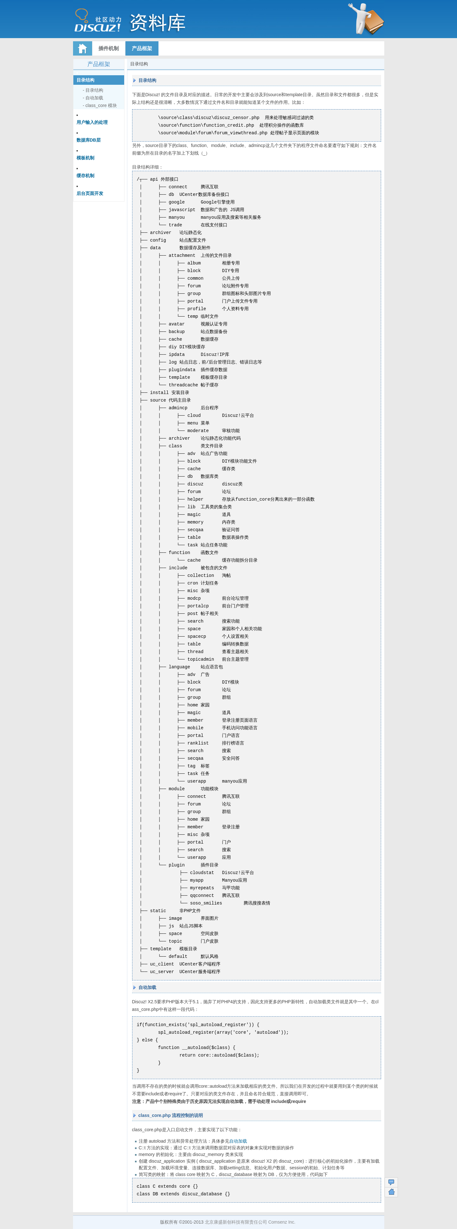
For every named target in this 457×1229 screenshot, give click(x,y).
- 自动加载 (93, 97)
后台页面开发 (90, 193)
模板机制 (85, 157)
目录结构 (85, 80)
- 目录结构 (93, 90)
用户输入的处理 (92, 122)
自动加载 (238, 1141)
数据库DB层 (89, 140)
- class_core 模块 (100, 105)
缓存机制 (85, 175)
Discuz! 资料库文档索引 (144, 22)
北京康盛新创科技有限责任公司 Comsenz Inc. (250, 1222)
